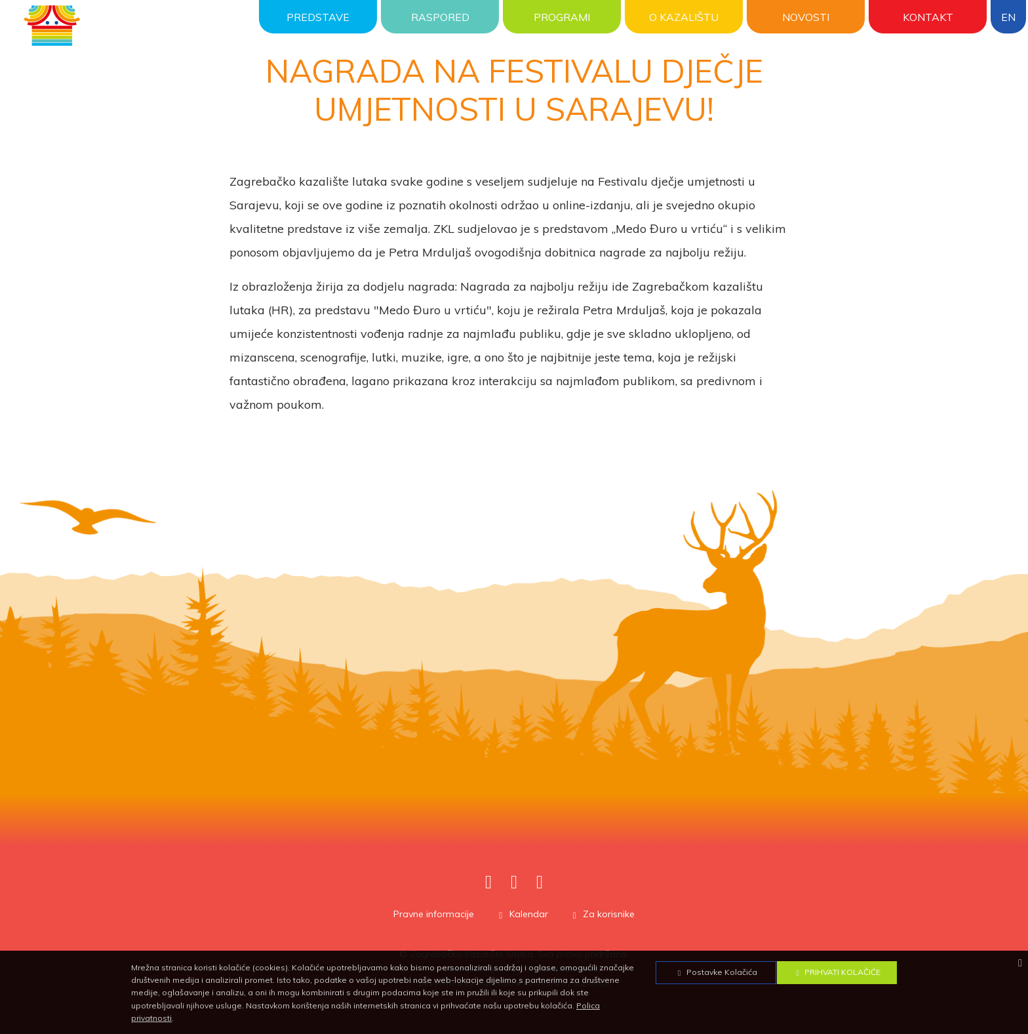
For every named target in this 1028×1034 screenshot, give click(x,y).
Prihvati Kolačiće (836, 972)
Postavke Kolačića (716, 972)
